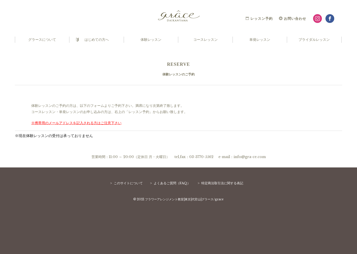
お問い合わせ (295, 18)
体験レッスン (151, 39)
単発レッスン (259, 39)
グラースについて (42, 39)
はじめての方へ (97, 39)
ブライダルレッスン (314, 39)
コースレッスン (205, 39)
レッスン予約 (261, 18)
